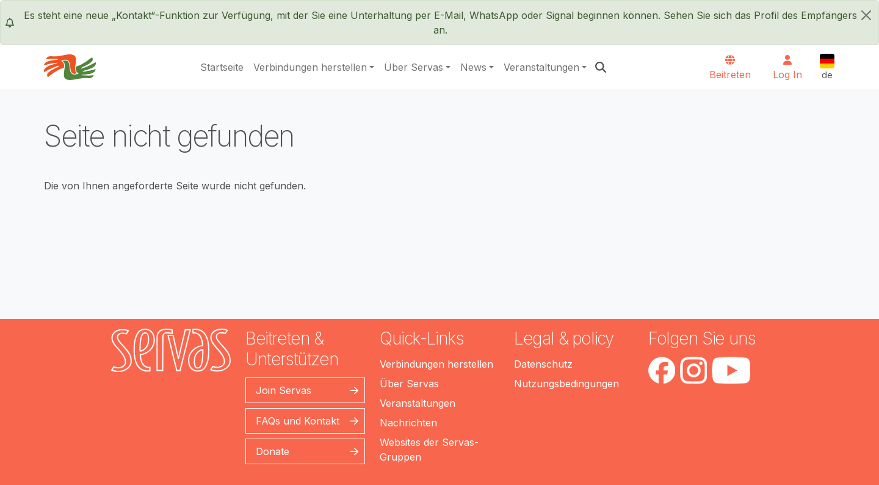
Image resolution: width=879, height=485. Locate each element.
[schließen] (866, 15)
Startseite (222, 67)
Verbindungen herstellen (310, 67)
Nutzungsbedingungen (566, 383)
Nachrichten (408, 423)
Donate (272, 451)
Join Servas (283, 390)
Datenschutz (543, 364)
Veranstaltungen (541, 67)
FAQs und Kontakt (297, 421)
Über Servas (413, 67)
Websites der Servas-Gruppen (429, 449)
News (473, 67)
